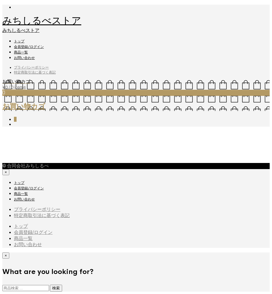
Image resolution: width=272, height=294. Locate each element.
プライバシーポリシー (31, 67)
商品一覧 (21, 52)
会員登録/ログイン (29, 46)
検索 (56, 288)
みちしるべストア (41, 21)
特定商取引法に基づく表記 (35, 72)
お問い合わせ (24, 57)
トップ (19, 41)
